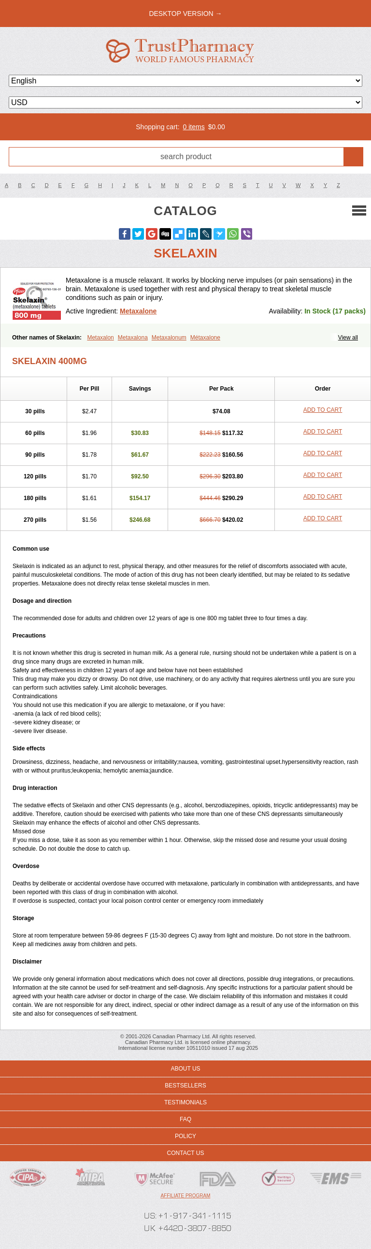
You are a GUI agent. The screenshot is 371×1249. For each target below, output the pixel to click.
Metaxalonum (169, 337)
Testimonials (185, 1102)
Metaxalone (138, 311)
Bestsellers (185, 1085)
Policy (185, 1136)
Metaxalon (100, 337)
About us (185, 1068)
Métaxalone (205, 337)
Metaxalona (133, 337)
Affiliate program (185, 1195)
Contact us (185, 1153)
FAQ (185, 1119)
